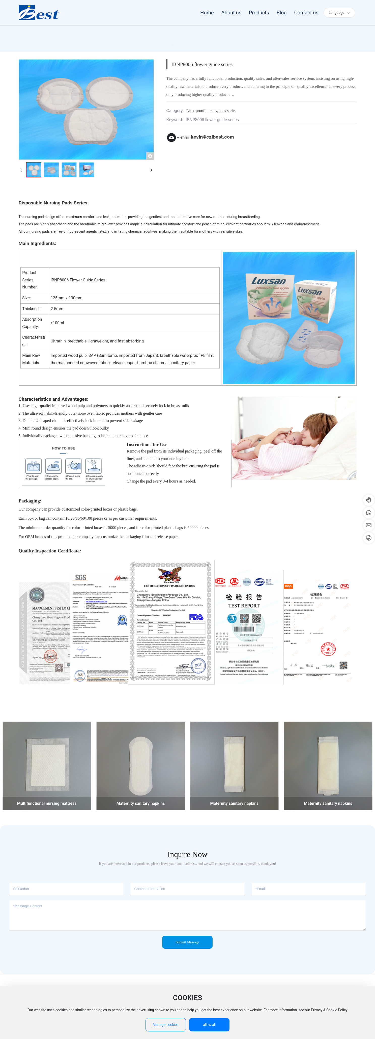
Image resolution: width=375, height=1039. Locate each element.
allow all (209, 1025)
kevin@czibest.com (212, 137)
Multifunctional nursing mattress (47, 803)
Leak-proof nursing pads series (190, 43)
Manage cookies (166, 1025)
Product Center (148, 43)
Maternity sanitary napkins (141, 803)
